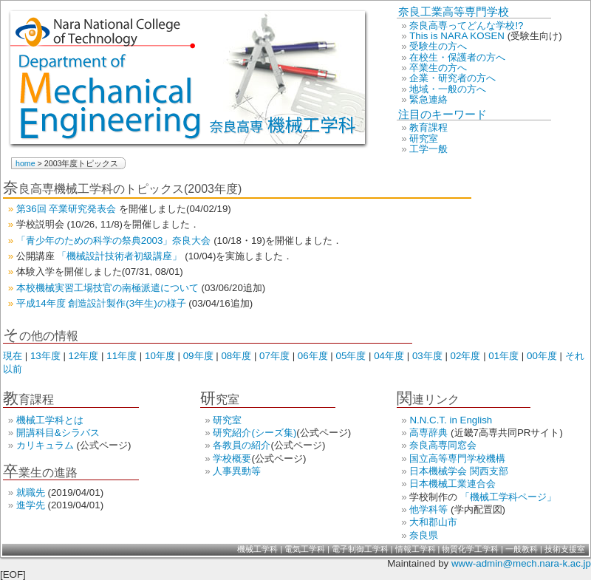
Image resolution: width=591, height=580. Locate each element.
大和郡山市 (433, 522)
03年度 (428, 355)
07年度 (276, 355)
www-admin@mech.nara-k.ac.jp (521, 563)
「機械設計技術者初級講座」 (121, 256)
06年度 (314, 355)
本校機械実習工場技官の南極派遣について (109, 287)
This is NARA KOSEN (458, 35)
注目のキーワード (442, 114)
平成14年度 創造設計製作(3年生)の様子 (102, 303)
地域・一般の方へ (447, 89)
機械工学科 (258, 549)
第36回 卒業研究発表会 (67, 208)
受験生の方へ (438, 46)
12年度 (85, 355)
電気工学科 (305, 549)
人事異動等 (237, 471)
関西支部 (489, 471)
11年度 (123, 355)
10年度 (161, 355)
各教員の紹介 (241, 445)
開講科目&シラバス (58, 432)
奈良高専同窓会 (442, 445)
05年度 (352, 355)
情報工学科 (416, 549)
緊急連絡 (428, 99)
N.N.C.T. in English (450, 420)
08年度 (237, 355)
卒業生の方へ (438, 67)
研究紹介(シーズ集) (254, 432)
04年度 (390, 355)
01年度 (505, 355)
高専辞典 (430, 432)
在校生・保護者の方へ (457, 57)
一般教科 (522, 549)
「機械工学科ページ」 (508, 496)
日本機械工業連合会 (452, 483)
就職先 (32, 492)
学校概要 (232, 458)
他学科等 (430, 509)
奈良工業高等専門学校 (453, 12)
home (27, 163)
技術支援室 (564, 549)
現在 (14, 355)
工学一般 (428, 148)
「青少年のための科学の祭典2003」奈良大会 (114, 240)
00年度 (543, 355)
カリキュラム (46, 445)
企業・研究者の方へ (452, 77)
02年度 (467, 355)
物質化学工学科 (471, 549)
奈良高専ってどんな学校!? (466, 25)
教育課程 (428, 127)
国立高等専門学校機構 (457, 458)
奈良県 (423, 535)
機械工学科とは (49, 420)
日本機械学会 (439, 471)
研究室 (423, 138)
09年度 (199, 355)
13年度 (47, 355)
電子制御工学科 (361, 549)
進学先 (32, 505)
